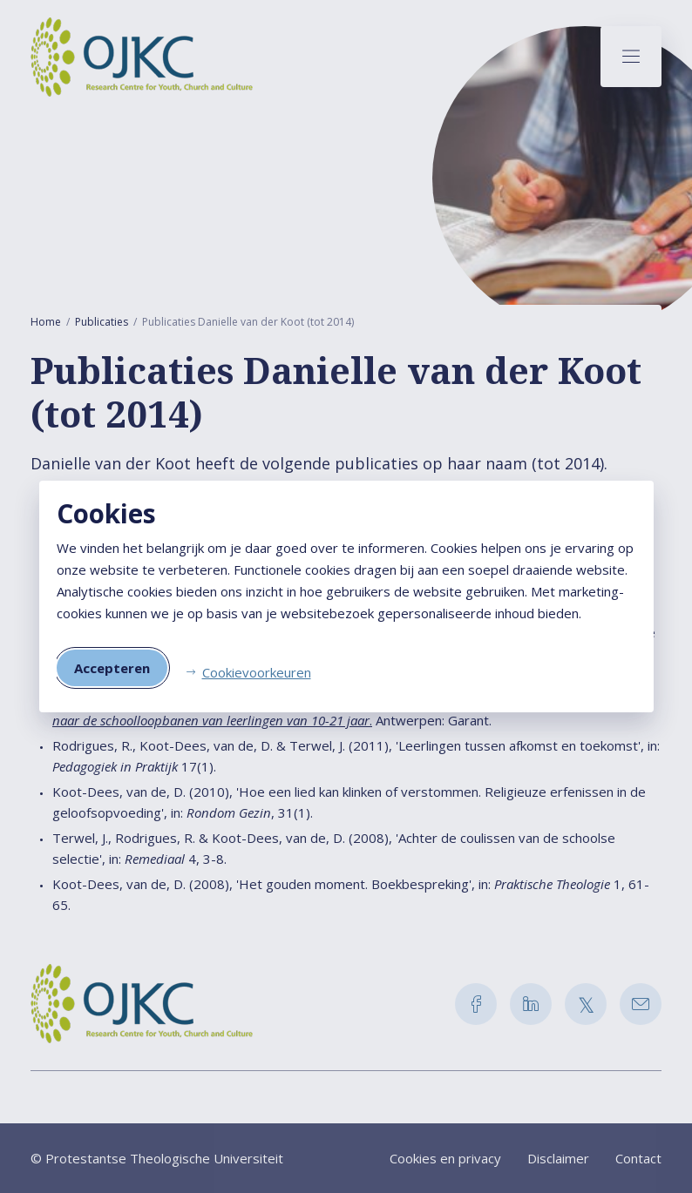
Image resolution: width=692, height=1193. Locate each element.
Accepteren (112, 668)
